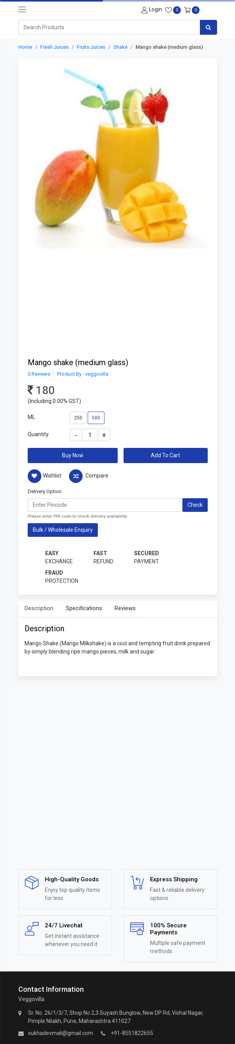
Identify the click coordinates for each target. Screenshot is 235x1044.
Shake (120, 47)
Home (25, 47)
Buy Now (72, 455)
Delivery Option (45, 491)
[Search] (109, 27)
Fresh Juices (54, 47)
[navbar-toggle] (22, 9)
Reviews (125, 608)
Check (195, 505)
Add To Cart (165, 455)
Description (39, 608)
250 (78, 418)
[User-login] (150, 9)
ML (31, 417)
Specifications (84, 608)
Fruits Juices (91, 47)
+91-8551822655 (132, 1033)
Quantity (38, 434)
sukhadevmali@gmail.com (60, 1033)
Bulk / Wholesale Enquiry (63, 530)
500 (96, 418)
